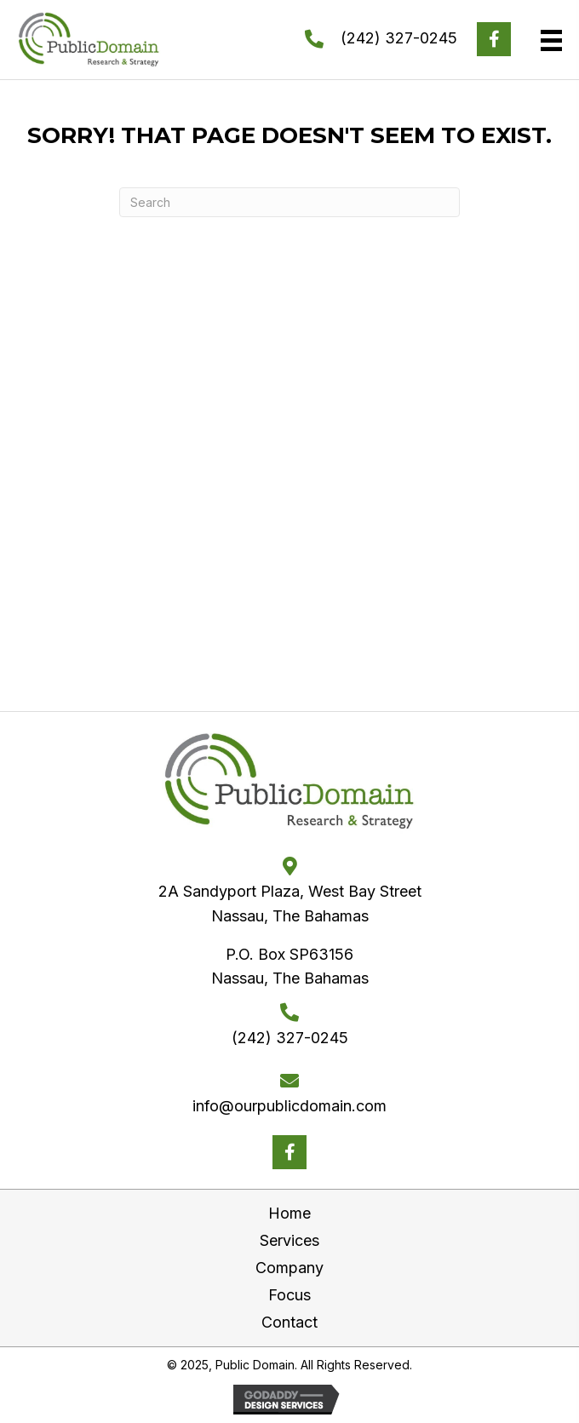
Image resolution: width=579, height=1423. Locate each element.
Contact (289, 1322)
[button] (494, 39)
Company (289, 1268)
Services (289, 1240)
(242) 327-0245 (399, 38)
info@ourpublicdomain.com (289, 1106)
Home (289, 1213)
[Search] (289, 202)
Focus (289, 1295)
